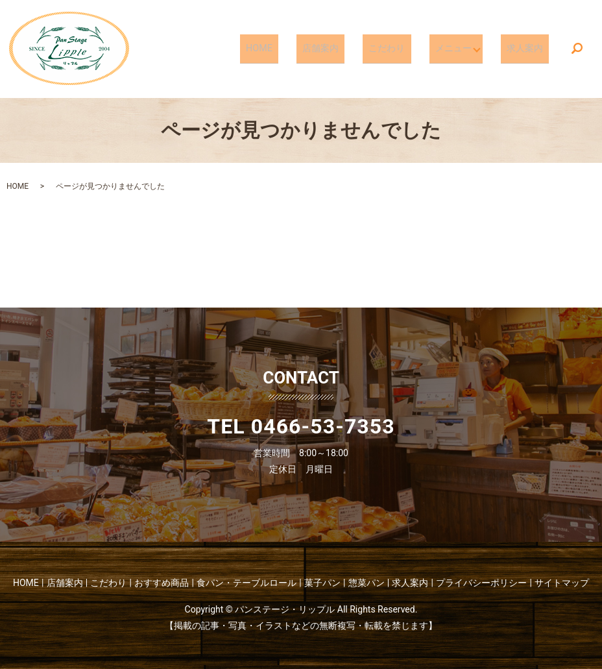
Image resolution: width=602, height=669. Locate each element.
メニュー (458, 48)
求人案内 (529, 48)
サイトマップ (562, 583)
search (576, 49)
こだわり (400, 48)
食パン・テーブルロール (246, 583)
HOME (292, 48)
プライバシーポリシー (481, 583)
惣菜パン (366, 583)
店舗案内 (343, 48)
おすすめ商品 (161, 583)
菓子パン (322, 583)
